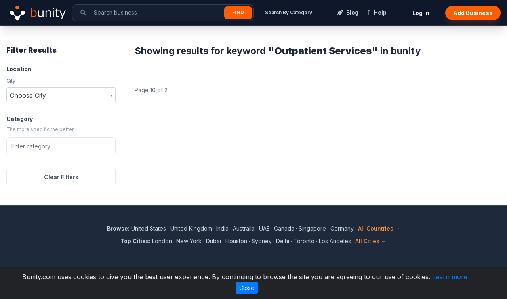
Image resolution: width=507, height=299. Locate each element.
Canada (284, 228)
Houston (236, 241)
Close (246, 287)
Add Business (473, 12)
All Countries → (379, 228)
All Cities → (371, 241)
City (10, 81)
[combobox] (61, 94)
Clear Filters (61, 177)
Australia (244, 228)
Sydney (262, 241)
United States (148, 228)
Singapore (312, 228)
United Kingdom (191, 228)
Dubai (213, 241)
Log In (420, 12)
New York (189, 241)
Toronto (304, 241)
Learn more (449, 277)
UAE (264, 228)
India (222, 228)
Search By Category (288, 12)
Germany (342, 228)
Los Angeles (335, 241)
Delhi (282, 241)
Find (238, 12)
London (162, 241)
